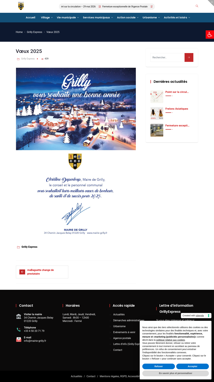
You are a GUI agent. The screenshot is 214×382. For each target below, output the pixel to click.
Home (19, 32)
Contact (117, 349)
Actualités (119, 314)
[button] (210, 34)
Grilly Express (34, 32)
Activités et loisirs (175, 17)
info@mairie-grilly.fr (35, 340)
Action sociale (126, 17)
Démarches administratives (128, 320)
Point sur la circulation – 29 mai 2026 (78, 6)
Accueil (30, 17)
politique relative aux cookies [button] (170, 340)
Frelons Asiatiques (177, 108)
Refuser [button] (158, 366)
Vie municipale (66, 17)
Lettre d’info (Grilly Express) (129, 344)
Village (45, 17)
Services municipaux (96, 17)
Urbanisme (150, 17)
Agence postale (122, 338)
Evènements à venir (124, 332)
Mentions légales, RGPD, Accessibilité (121, 376)
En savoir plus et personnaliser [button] (175, 373)
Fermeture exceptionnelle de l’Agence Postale (126, 6)
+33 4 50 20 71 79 (34, 330)
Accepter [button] (192, 366)
